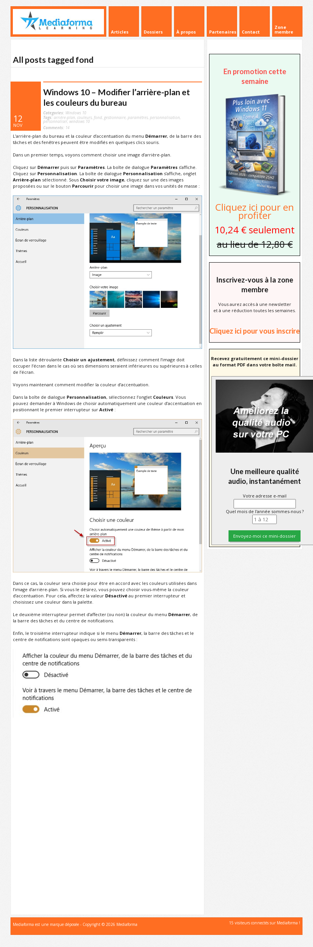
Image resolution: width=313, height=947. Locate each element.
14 (56, 127)
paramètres (138, 117)
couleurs (84, 117)
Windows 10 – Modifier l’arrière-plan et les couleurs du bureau (116, 97)
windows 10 (79, 121)
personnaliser (55, 121)
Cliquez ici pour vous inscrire (254, 331)
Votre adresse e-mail (265, 496)
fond (98, 117)
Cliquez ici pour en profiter (254, 211)
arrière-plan (64, 117)
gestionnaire (115, 117)
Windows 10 (75, 112)
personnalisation (165, 117)
